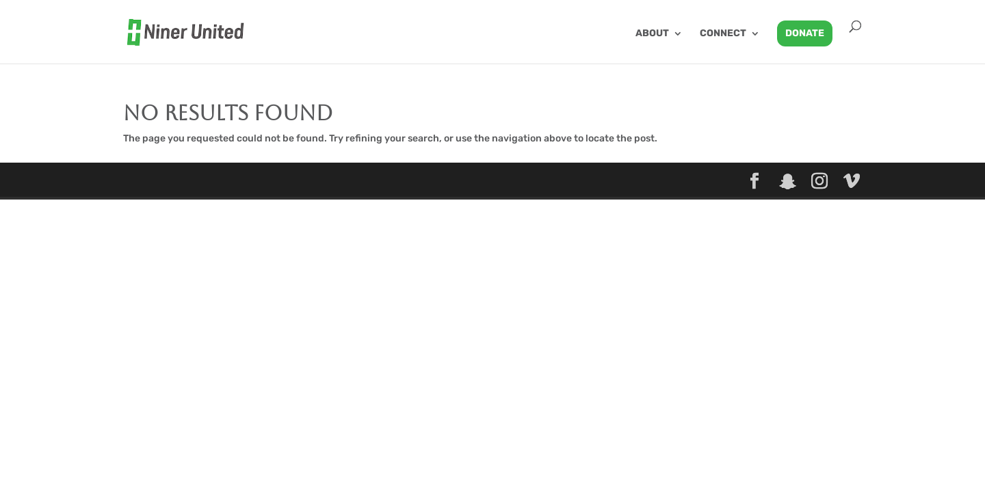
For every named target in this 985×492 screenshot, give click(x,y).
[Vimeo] (851, 182)
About (652, 34)
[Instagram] (819, 182)
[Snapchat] (788, 182)
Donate (804, 33)
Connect (723, 34)
